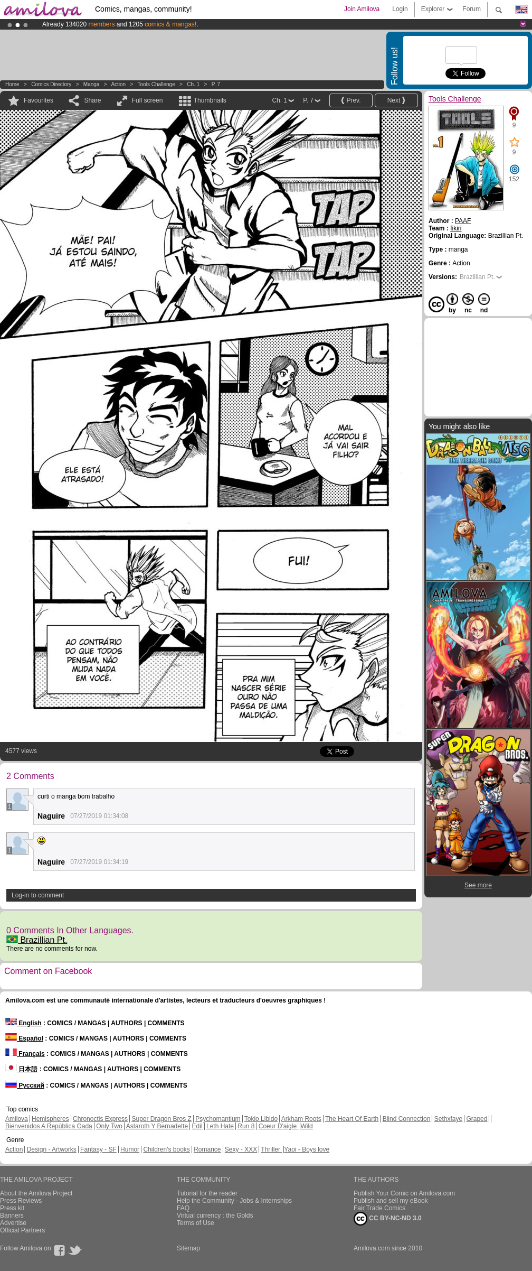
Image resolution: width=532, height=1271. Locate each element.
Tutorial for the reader (207, 1193)
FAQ (183, 1208)
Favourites (38, 100)
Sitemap (188, 1248)
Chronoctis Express (100, 1118)
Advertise (13, 1223)
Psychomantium (217, 1118)
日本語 (21, 1069)
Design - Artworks (52, 1149)
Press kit (12, 1208)
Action (118, 84)
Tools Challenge (156, 84)
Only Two (109, 1126)
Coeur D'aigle (279, 1126)
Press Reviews (21, 1200)
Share (92, 100)
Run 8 (246, 1126)
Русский (24, 1085)
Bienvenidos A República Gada (48, 1126)
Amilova (16, 1118)
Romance (207, 1149)
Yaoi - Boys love (306, 1149)
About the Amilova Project (36, 1193)
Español (24, 1038)
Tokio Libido (261, 1118)
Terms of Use (195, 1223)
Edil (197, 1126)
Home (12, 84)
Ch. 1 (193, 84)
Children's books (166, 1149)
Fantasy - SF (98, 1149)
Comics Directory (51, 84)
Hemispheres (50, 1118)
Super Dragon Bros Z (161, 1118)
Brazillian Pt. (36, 939)
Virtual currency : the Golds (215, 1215)
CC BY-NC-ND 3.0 (388, 1219)
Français (25, 1053)
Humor (129, 1149)
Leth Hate (220, 1126)
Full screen (147, 100)
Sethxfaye (448, 1118)
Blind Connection (407, 1118)
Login (399, 9)
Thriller (271, 1149)
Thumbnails (210, 100)
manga (91, 84)
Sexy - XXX (241, 1149)
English (23, 1023)
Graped (476, 1118)
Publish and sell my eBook (391, 1200)
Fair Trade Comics (379, 1208)
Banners (12, 1215)
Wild (306, 1126)
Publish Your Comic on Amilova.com (404, 1193)
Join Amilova (361, 9)
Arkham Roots (301, 1118)
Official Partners (22, 1230)
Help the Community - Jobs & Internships (234, 1200)
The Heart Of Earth (351, 1118)
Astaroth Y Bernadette (157, 1126)
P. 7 (216, 84)
